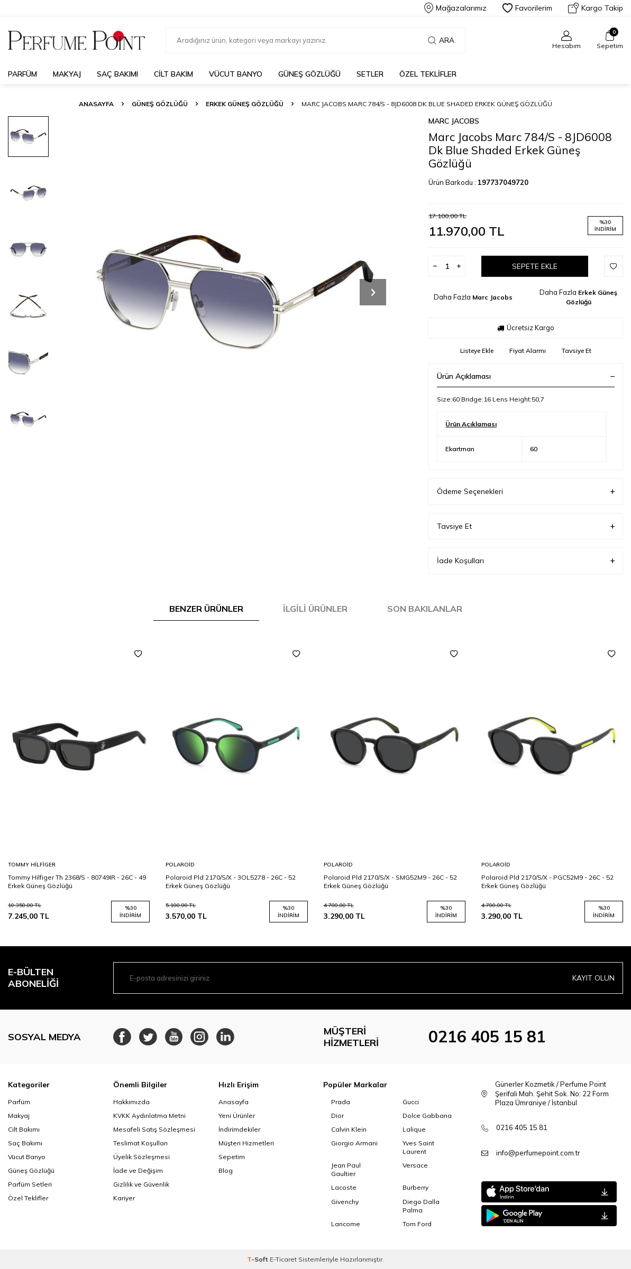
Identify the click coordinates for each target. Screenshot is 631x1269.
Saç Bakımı (117, 74)
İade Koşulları (526, 561)
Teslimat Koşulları (140, 1143)
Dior (337, 1115)
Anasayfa (96, 104)
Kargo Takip (595, 8)
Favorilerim (527, 8)
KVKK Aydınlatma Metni (149, 1115)
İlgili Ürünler (315, 608)
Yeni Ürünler (236, 1115)
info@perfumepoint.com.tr (538, 1153)
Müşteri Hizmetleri (246, 1143)
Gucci (411, 1102)
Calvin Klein (349, 1129)
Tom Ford (417, 1224)
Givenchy (345, 1202)
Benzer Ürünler (206, 608)
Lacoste (343, 1187)
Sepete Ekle (534, 266)
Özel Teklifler (427, 74)
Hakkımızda (131, 1102)
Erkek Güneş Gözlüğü (245, 104)
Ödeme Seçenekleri (526, 492)
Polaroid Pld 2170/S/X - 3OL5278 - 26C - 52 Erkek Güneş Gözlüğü (231, 881)
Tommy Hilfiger (32, 864)
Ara (441, 40)
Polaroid (180, 864)
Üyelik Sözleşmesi (141, 1157)
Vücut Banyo (235, 74)
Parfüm (22, 74)
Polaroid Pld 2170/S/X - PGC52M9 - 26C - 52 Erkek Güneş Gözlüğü (547, 881)
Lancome (345, 1224)
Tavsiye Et (576, 350)
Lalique (414, 1129)
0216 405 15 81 (487, 1037)
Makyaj (67, 74)
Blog (225, 1170)
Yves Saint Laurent (418, 1147)
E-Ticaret (283, 1259)
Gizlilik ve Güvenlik (141, 1184)
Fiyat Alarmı (527, 350)
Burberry (415, 1187)
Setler (369, 74)
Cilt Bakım (173, 74)
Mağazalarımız (455, 8)
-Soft (258, 1259)
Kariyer (124, 1198)
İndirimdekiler (239, 1129)
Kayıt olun (593, 978)
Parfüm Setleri (30, 1184)
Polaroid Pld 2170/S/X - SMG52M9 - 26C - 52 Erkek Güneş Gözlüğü (390, 881)
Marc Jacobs (453, 121)
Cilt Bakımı (24, 1129)
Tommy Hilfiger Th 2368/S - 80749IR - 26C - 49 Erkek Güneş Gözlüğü (77, 881)
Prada (340, 1102)
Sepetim (231, 1157)
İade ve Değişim (138, 1170)
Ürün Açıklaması (526, 376)
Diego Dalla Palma (421, 1206)
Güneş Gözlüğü (309, 74)
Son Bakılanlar (424, 608)
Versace (415, 1165)
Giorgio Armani (354, 1143)
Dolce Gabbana (427, 1115)
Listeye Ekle (476, 350)
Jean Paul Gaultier (346, 1169)
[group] (237, 292)
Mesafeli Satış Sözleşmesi (154, 1129)
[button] (373, 292)
